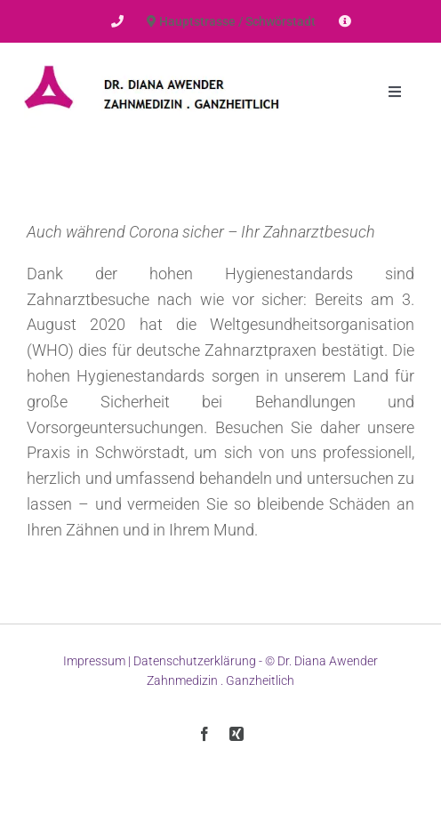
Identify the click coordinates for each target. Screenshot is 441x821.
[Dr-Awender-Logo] (152, 61)
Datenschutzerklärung (194, 661)
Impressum (94, 661)
